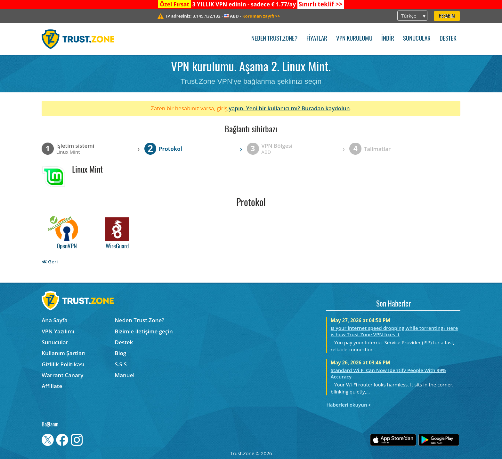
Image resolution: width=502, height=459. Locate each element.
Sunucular (417, 39)
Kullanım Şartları (63, 353)
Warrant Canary (62, 375)
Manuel (125, 375)
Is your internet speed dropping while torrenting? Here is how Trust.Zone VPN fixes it (394, 331)
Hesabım (447, 16)
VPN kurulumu (354, 39)
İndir (387, 39)
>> (320, 4)
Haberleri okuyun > (348, 404)
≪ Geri (50, 261)
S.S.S (121, 364)
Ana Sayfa (55, 320)
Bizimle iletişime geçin (144, 331)
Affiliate (52, 386)
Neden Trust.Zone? (274, 39)
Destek (448, 39)
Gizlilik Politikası (63, 364)
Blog (120, 353)
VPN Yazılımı (58, 331)
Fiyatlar (316, 39)
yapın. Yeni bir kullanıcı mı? (264, 108)
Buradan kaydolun (326, 108)
